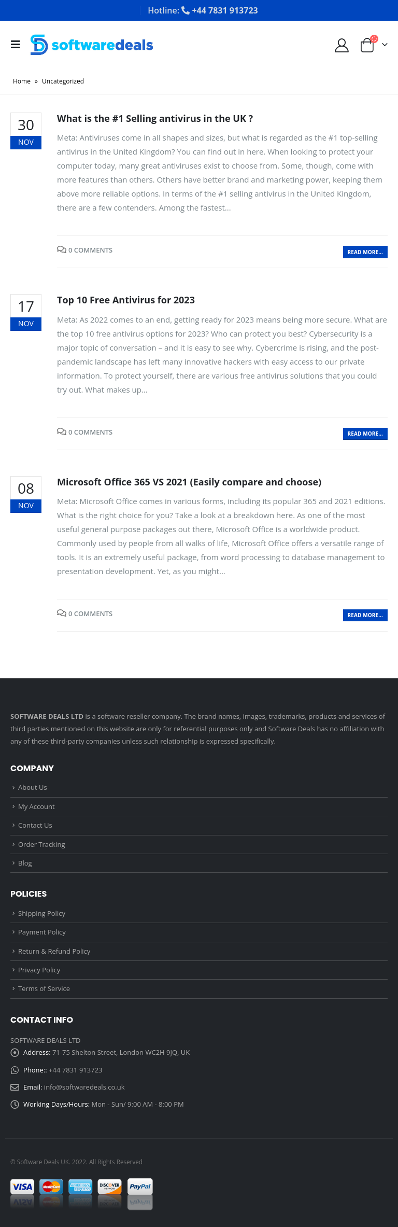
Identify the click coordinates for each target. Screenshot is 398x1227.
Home (22, 81)
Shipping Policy (41, 913)
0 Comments (90, 250)
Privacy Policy (39, 969)
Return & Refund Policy (54, 951)
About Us (32, 787)
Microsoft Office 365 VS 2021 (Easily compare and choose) (189, 482)
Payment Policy (42, 932)
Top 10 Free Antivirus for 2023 (126, 300)
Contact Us (35, 825)
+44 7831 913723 (75, 1070)
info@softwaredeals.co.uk (84, 1087)
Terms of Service (44, 988)
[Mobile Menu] (18, 44)
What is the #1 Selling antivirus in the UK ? (155, 118)
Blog (25, 863)
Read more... (365, 252)
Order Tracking (41, 844)
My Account (36, 806)
